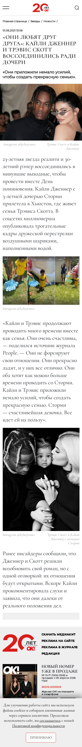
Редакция (51, 653)
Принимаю (41, 737)
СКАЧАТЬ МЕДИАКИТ (58, 634)
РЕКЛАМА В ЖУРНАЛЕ (60, 647)
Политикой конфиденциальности (38, 725)
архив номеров (51, 686)
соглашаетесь (50, 720)
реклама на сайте (58, 641)
